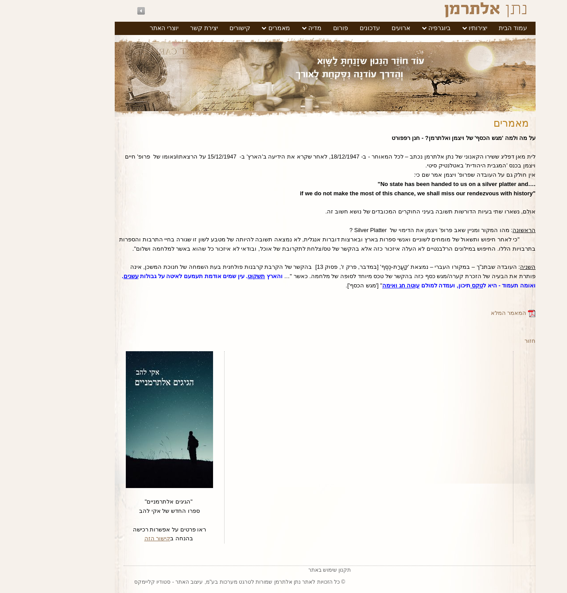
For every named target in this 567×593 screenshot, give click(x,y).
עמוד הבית (471, 27)
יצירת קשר (162, 27)
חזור (488, 340)
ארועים (359, 27)
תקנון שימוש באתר (288, 570)
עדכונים (328, 27)
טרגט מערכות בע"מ (187, 582)
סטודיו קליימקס (111, 582)
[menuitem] (471, 28)
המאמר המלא (471, 313)
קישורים (198, 27)
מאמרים (238, 27)
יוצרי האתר (122, 27)
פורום (299, 27)
